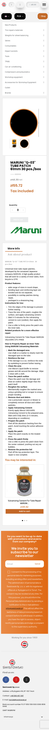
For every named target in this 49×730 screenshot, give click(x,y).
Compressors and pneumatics (24, 72)
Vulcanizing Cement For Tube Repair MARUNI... (24, 502)
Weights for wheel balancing (24, 35)
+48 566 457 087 (17, 696)
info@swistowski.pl (14, 608)
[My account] (12, 4)
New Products (10, 25)
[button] (20, 4)
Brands (24, 92)
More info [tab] (14, 248)
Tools (24, 56)
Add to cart (24, 511)
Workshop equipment (24, 77)
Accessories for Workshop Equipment (24, 82)
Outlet (7, 87)
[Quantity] (18, 210)
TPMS (24, 61)
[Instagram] (26, 679)
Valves (24, 40)
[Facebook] (6, 679)
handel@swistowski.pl (17, 700)
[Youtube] (16, 679)
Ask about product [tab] (20, 254)
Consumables (24, 45)
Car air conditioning (24, 66)
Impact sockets (24, 51)
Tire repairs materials (24, 30)
